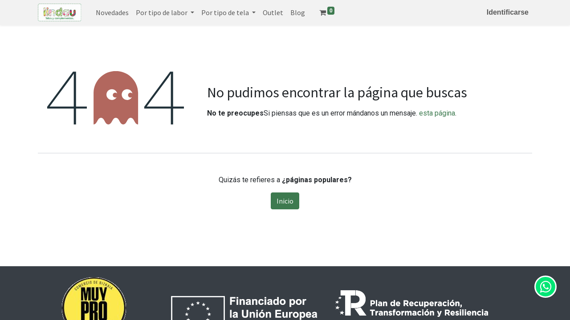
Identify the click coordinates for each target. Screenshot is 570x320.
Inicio (285, 200)
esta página (437, 113)
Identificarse (508, 12)
